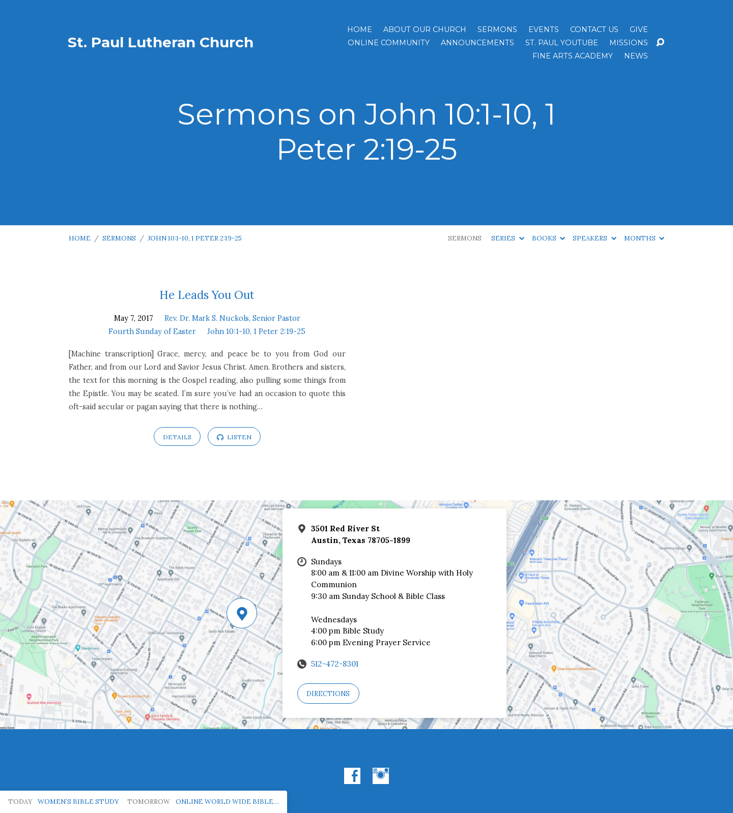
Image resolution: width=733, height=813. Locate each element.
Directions (328, 693)
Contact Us (594, 29)
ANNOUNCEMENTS (477, 42)
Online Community (389, 42)
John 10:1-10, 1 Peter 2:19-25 (195, 238)
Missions (628, 42)
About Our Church (424, 29)
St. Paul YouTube (561, 42)
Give (639, 29)
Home (359, 29)
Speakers (594, 238)
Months (644, 238)
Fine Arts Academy (572, 55)
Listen (234, 437)
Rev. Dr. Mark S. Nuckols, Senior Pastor (232, 318)
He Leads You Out (207, 294)
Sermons (497, 29)
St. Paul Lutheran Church (160, 42)
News (636, 55)
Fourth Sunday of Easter (152, 331)
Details (177, 437)
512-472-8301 (334, 664)
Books (548, 238)
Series (507, 238)
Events (543, 29)
